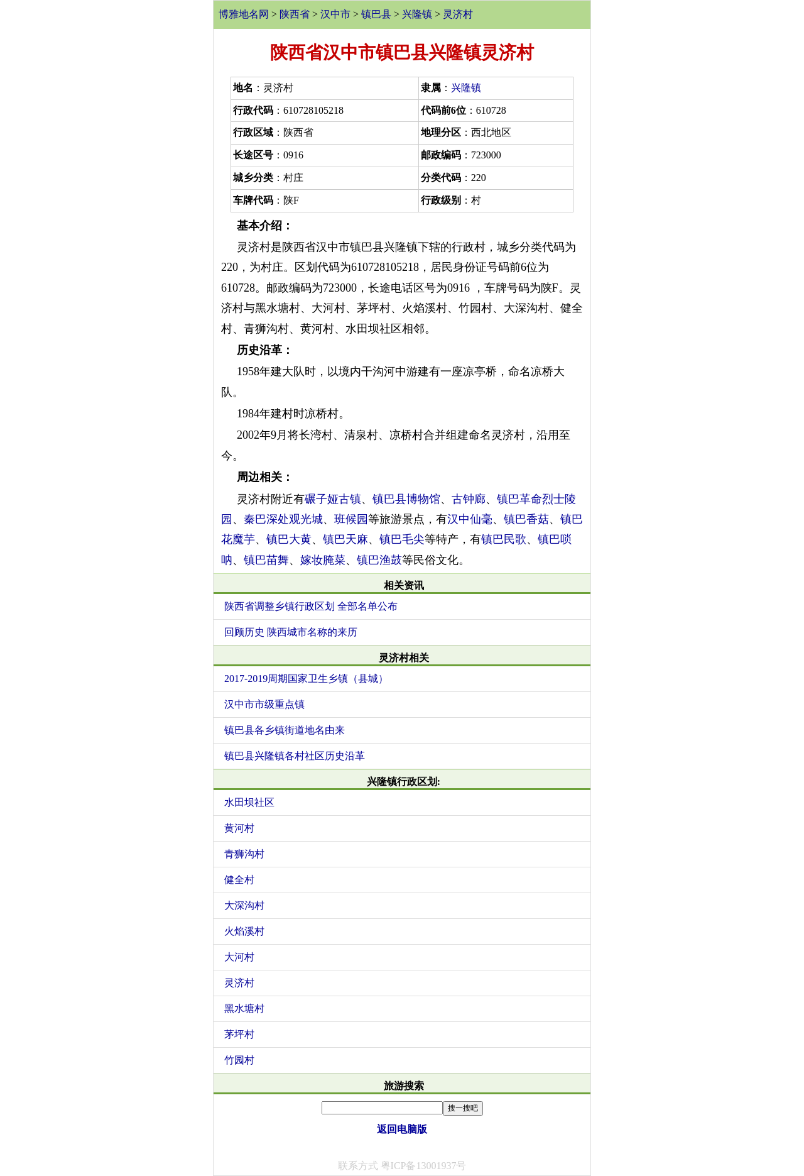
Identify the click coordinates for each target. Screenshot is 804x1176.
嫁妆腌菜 (322, 560)
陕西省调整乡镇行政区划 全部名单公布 (311, 606)
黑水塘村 (244, 1008)
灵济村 (458, 14)
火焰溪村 (244, 931)
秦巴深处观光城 (283, 519)
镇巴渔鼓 (379, 560)
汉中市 (335, 14)
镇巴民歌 (503, 539)
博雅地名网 (244, 14)
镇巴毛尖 (402, 539)
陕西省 (295, 14)
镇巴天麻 (345, 539)
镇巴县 (376, 14)
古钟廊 (469, 499)
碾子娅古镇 (333, 499)
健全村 (239, 879)
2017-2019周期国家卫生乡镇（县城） (306, 678)
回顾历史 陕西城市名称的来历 (290, 632)
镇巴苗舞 (266, 560)
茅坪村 (239, 1034)
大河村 (239, 957)
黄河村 (239, 828)
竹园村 (239, 1060)
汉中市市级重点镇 (264, 704)
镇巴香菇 (526, 519)
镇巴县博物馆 (406, 499)
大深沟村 (244, 905)
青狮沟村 (244, 854)
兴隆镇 (417, 14)
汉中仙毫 (469, 519)
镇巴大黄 (289, 539)
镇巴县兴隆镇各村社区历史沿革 (294, 755)
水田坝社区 (249, 802)
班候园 (351, 519)
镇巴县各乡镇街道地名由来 (284, 730)
